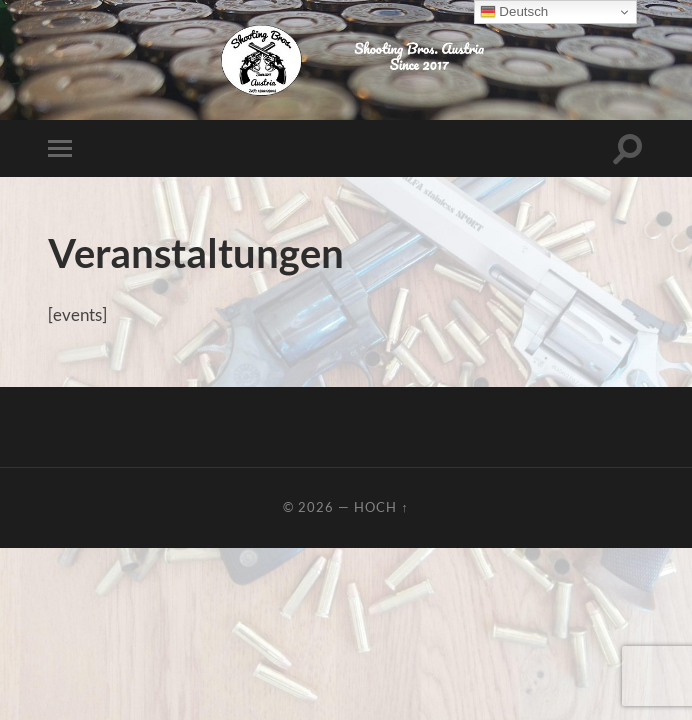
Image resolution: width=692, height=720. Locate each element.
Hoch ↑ (381, 507)
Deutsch (514, 12)
